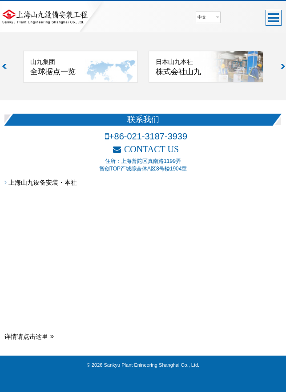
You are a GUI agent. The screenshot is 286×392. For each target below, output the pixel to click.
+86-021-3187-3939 (146, 136)
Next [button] (283, 66)
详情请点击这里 (29, 336)
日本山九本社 (209, 67)
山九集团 (83, 67)
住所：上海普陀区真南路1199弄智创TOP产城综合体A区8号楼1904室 (143, 165)
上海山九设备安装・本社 (40, 182)
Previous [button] (5, 66)
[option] (80, 67)
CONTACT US (146, 149)
